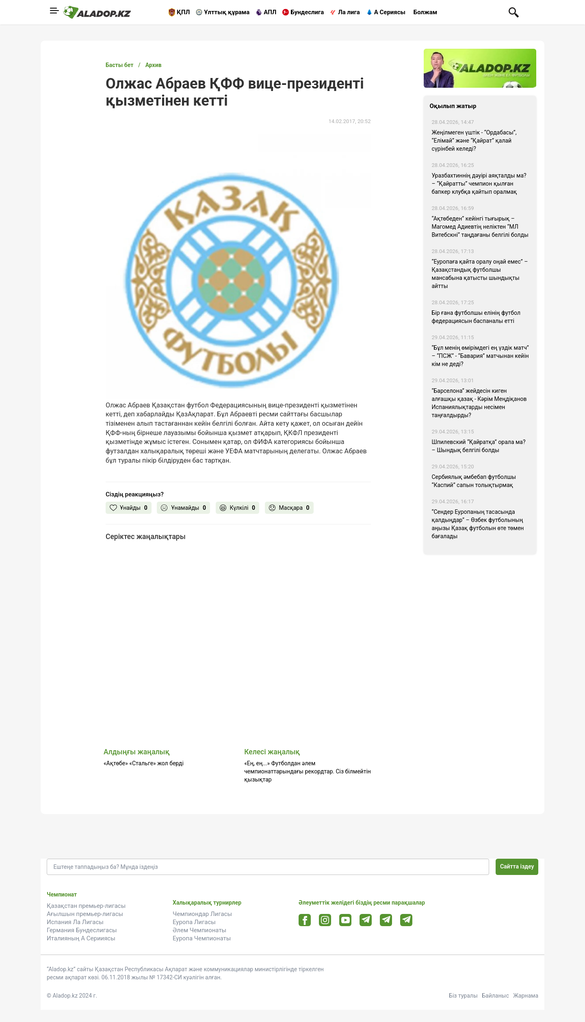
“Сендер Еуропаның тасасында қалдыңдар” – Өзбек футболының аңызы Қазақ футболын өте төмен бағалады (478, 524)
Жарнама (525, 995)
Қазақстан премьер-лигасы (86, 905)
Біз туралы (463, 995)
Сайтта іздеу (517, 866)
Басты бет (119, 65)
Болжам (425, 12)
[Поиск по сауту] (514, 12)
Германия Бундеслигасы (82, 930)
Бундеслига (307, 12)
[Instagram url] (325, 920)
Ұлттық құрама (226, 12)
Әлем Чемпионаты (199, 930)
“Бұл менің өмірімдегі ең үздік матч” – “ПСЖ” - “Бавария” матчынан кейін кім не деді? (480, 355)
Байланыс (495, 995)
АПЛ (270, 12)
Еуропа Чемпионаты (202, 938)
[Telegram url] (366, 920)
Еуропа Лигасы (194, 922)
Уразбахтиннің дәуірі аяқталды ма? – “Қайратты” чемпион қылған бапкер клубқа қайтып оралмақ (479, 183)
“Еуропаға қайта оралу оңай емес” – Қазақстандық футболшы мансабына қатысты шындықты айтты (480, 273)
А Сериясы (389, 12)
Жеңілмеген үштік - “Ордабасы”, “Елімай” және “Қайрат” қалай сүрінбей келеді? (474, 140)
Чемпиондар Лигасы (202, 914)
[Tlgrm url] (386, 920)
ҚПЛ (183, 12)
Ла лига (349, 12)
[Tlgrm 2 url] (406, 920)
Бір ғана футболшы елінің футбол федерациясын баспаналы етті (476, 317)
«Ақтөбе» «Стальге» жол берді (144, 763)
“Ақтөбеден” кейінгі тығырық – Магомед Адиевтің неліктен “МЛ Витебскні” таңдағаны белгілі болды (480, 226)
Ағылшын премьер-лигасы (85, 914)
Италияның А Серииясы (81, 938)
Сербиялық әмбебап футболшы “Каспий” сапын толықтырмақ (474, 481)
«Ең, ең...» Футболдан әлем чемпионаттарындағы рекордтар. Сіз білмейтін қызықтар (307, 771)
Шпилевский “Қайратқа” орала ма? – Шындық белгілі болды (479, 446)
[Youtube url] (345, 921)
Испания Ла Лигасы (75, 922)
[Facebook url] (305, 920)
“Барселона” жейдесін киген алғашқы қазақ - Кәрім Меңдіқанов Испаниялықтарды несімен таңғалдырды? (479, 403)
